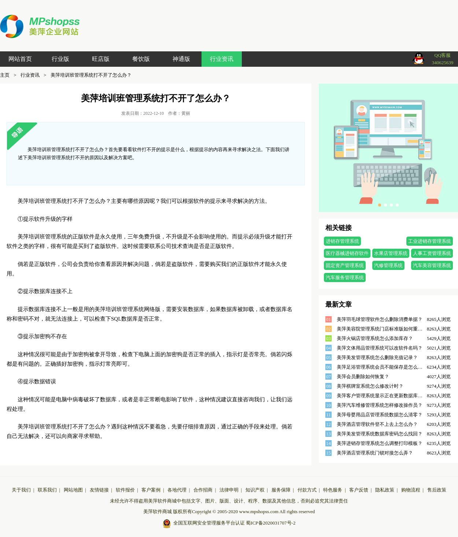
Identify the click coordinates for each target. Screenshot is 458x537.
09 (328, 395)
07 (328, 376)
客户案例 (150, 490)
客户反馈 (358, 490)
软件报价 (125, 490)
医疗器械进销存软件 (347, 253)
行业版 (60, 59)
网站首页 (20, 59)
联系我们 (47, 490)
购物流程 (410, 490)
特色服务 (332, 490)
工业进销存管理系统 (429, 241)
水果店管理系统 (390, 253)
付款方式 (307, 490)
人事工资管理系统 (432, 253)
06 (328, 367)
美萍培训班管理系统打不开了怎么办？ (91, 75)
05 (328, 357)
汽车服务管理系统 (345, 277)
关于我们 (21, 490)
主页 (5, 75)
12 (328, 424)
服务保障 (281, 490)
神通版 (181, 59)
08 (328, 386)
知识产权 (255, 490)
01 (328, 319)
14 (328, 443)
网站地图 (73, 490)
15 (328, 453)
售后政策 (436, 490)
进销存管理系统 (342, 241)
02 (328, 329)
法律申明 (229, 490)
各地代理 (176, 490)
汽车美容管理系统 (432, 265)
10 (328, 405)
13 (328, 433)
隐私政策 (384, 490)
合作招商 (203, 490)
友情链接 (99, 490)
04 (328, 348)
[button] (379, 205)
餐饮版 (141, 59)
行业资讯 (221, 59)
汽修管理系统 (388, 265)
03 (328, 338)
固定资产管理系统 (345, 265)
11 (328, 414)
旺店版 (101, 59)
